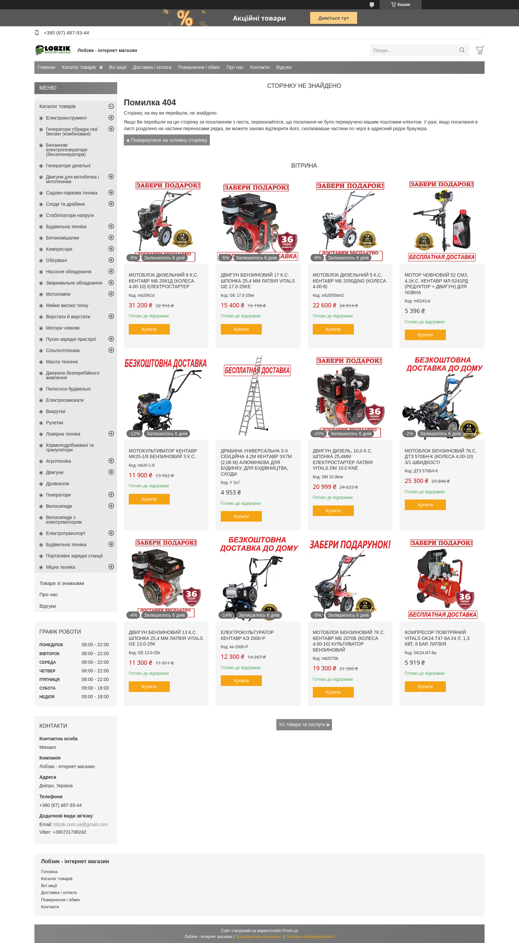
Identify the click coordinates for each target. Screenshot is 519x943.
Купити (149, 329)
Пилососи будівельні (68, 389)
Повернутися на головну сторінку (169, 140)
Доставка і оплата (152, 67)
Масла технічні (62, 361)
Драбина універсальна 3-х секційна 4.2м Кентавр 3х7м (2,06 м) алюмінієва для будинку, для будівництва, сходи (256, 462)
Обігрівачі (56, 260)
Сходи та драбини (65, 204)
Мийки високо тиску (67, 305)
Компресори (59, 249)
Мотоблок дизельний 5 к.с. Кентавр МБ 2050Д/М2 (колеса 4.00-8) (349, 280)
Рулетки (54, 422)
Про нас (235, 67)
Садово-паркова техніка (72, 192)
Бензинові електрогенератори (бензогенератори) (66, 149)
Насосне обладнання (68, 271)
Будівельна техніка (66, 226)
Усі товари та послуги (302, 724)
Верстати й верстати (68, 316)
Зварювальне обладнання (74, 283)
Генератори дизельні (68, 165)
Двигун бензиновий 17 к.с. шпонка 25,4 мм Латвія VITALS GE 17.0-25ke (258, 280)
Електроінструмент (66, 118)
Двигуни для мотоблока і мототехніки (72, 179)
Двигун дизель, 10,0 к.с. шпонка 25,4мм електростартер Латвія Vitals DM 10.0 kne (343, 459)
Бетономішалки (62, 237)
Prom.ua (290, 930)
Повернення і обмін (199, 67)
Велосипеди (59, 506)
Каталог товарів (79, 67)
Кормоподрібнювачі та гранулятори (70, 447)
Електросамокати (65, 400)
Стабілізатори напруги (70, 215)
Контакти (259, 67)
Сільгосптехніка (63, 350)
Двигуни (54, 472)
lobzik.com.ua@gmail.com (81, 824)
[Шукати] (461, 50)
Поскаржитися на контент (258, 936)
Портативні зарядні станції (74, 555)
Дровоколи (57, 483)
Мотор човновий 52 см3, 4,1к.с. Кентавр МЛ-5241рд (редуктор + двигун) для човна (436, 283)
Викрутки (55, 411)
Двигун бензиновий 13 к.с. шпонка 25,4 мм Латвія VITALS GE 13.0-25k (166, 638)
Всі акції (117, 67)
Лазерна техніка (63, 434)
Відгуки (284, 67)
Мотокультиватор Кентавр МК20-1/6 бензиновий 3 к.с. (163, 453)
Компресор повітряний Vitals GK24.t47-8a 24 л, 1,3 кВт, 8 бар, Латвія (437, 638)
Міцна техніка (60, 567)
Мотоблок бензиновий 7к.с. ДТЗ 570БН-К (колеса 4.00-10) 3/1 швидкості (441, 456)
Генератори (58, 495)
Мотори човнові (62, 328)
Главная (46, 67)
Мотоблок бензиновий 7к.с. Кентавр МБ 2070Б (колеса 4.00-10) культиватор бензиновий (349, 641)
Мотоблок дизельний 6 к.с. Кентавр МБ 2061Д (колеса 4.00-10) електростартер (163, 280)
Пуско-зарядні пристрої (71, 339)
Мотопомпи (58, 294)
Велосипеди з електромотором (64, 520)
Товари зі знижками (61, 583)
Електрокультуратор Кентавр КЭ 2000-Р (247, 635)
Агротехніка (58, 461)
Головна (49, 871)
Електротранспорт (65, 533)
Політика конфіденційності (310, 936)
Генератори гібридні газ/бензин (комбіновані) (72, 131)
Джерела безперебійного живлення (72, 375)
